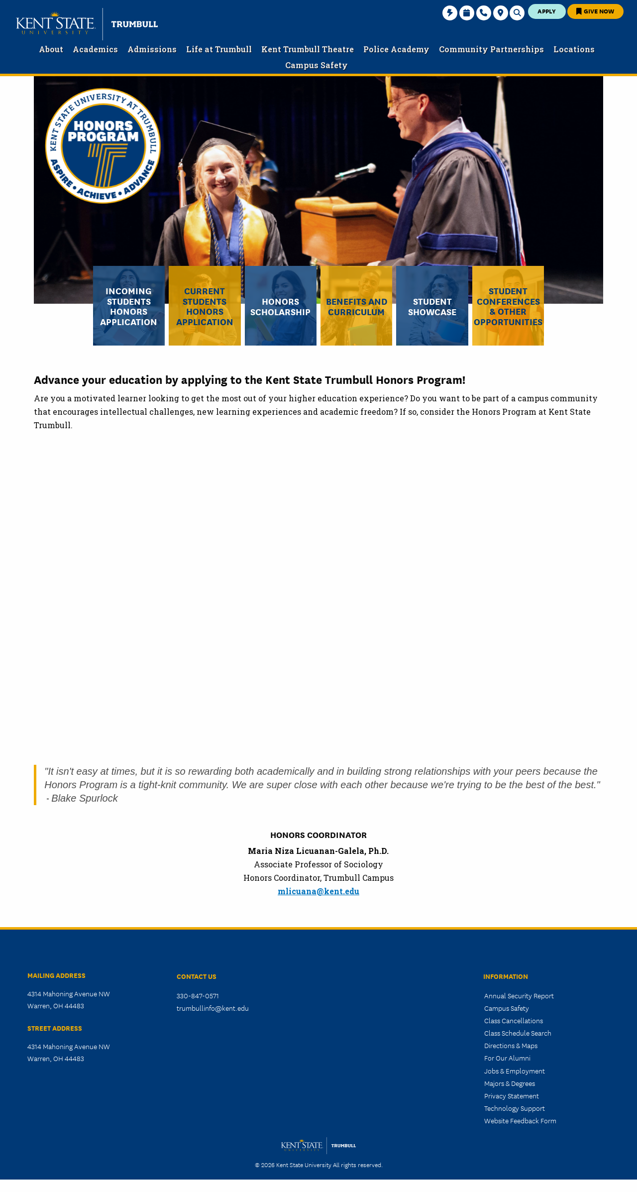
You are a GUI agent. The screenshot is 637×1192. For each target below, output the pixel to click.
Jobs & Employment (514, 1070)
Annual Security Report (519, 995)
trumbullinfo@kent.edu (213, 1007)
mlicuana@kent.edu (318, 891)
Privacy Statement (511, 1095)
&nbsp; (319, 596)
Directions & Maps (510, 1045)
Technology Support (514, 1107)
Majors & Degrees (509, 1082)
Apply (546, 10)
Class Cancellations (513, 1020)
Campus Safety (506, 1007)
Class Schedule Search (517, 1032)
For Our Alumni (507, 1057)
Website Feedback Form (520, 1120)
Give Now (595, 10)
